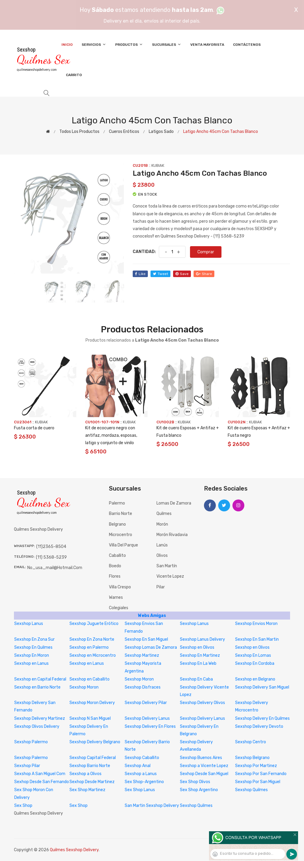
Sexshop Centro (250, 741)
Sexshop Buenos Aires (201, 757)
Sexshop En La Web (198, 663)
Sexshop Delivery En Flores (150, 726)
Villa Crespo (120, 587)
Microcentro (120, 534)
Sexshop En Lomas (253, 655)
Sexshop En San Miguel (146, 639)
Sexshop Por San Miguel (257, 781)
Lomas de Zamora (173, 503)
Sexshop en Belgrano (255, 679)
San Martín (166, 565)
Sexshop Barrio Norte (89, 765)
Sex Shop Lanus (140, 789)
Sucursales (166, 44)
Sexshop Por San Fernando (260, 773)
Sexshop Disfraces (143, 687)
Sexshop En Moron (31, 655)
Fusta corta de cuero (34, 427)
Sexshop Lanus (28, 623)
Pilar (160, 587)
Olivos (162, 555)
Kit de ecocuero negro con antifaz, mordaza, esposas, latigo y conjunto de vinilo (111, 435)
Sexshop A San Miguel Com (39, 773)
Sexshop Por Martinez (256, 765)
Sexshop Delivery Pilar (146, 702)
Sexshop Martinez (142, 655)
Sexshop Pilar (27, 765)
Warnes (116, 597)
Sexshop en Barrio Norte (37, 687)
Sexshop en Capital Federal (40, 679)
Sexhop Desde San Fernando (41, 781)
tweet (160, 274)
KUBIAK (157, 165)
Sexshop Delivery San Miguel (262, 687)
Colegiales (118, 607)
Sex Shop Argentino (199, 789)
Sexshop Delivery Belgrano (94, 741)
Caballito (117, 555)
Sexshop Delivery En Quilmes (262, 718)
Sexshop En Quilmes (33, 647)
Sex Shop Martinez (87, 789)
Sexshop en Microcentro (92, 655)
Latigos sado (161, 131)
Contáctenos (247, 45)
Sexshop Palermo (31, 741)
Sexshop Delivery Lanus (147, 718)
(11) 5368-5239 (51, 557)
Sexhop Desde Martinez (92, 781)
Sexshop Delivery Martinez (39, 718)
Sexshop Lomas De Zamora (151, 647)
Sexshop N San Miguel (90, 718)
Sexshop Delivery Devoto (259, 726)
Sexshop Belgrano (252, 757)
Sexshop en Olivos (197, 647)
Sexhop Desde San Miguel (204, 773)
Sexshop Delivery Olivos (202, 702)
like (140, 274)
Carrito (74, 75)
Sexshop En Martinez (200, 655)
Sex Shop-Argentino (144, 781)
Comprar (205, 251)
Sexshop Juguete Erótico (93, 623)
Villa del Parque (123, 545)
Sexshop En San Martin (257, 639)
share (204, 274)
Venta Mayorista (207, 45)
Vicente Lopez (170, 576)
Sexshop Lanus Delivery (202, 639)
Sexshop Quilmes (251, 789)
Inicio (67, 45)
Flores (115, 576)
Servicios (94, 44)
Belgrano (117, 524)
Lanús (162, 545)
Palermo (117, 503)
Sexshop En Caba (196, 679)
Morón (162, 524)
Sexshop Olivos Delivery (36, 726)
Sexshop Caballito (142, 757)
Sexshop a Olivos (85, 773)
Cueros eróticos (124, 131)
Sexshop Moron (139, 679)
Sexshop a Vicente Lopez (204, 765)
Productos (129, 44)
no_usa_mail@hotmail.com (54, 567)
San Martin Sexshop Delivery (152, 805)
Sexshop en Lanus (31, 663)
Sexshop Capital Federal (92, 757)
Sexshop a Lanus (141, 773)
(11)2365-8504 (51, 546)
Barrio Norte (120, 513)
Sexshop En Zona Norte (91, 639)
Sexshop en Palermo (89, 647)
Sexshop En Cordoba (254, 663)
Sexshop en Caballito (89, 679)
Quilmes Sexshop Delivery (74, 849)
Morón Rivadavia (172, 534)
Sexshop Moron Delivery (92, 702)
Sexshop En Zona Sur (34, 639)
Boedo (115, 565)
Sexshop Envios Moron (256, 623)
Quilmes (164, 513)
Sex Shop (23, 805)
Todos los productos (79, 131)
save (182, 274)
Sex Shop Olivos (195, 781)
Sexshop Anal (138, 765)
